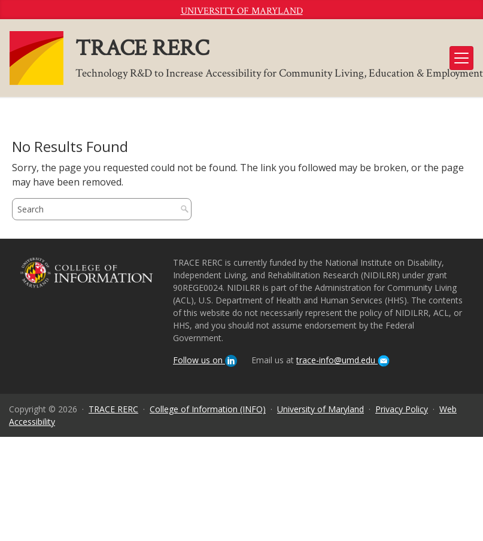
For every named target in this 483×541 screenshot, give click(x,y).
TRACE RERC (113, 409)
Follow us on (205, 360)
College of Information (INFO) (208, 409)
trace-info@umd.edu (343, 360)
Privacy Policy (401, 409)
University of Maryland (242, 11)
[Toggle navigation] (461, 58)
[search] (90, 209)
